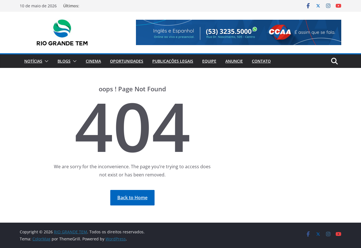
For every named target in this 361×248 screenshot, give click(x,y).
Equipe (209, 61)
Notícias (33, 61)
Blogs (64, 61)
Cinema (93, 61)
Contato (261, 61)
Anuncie (234, 61)
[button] (45, 61)
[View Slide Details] (238, 32)
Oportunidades (126, 61)
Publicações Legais (172, 61)
